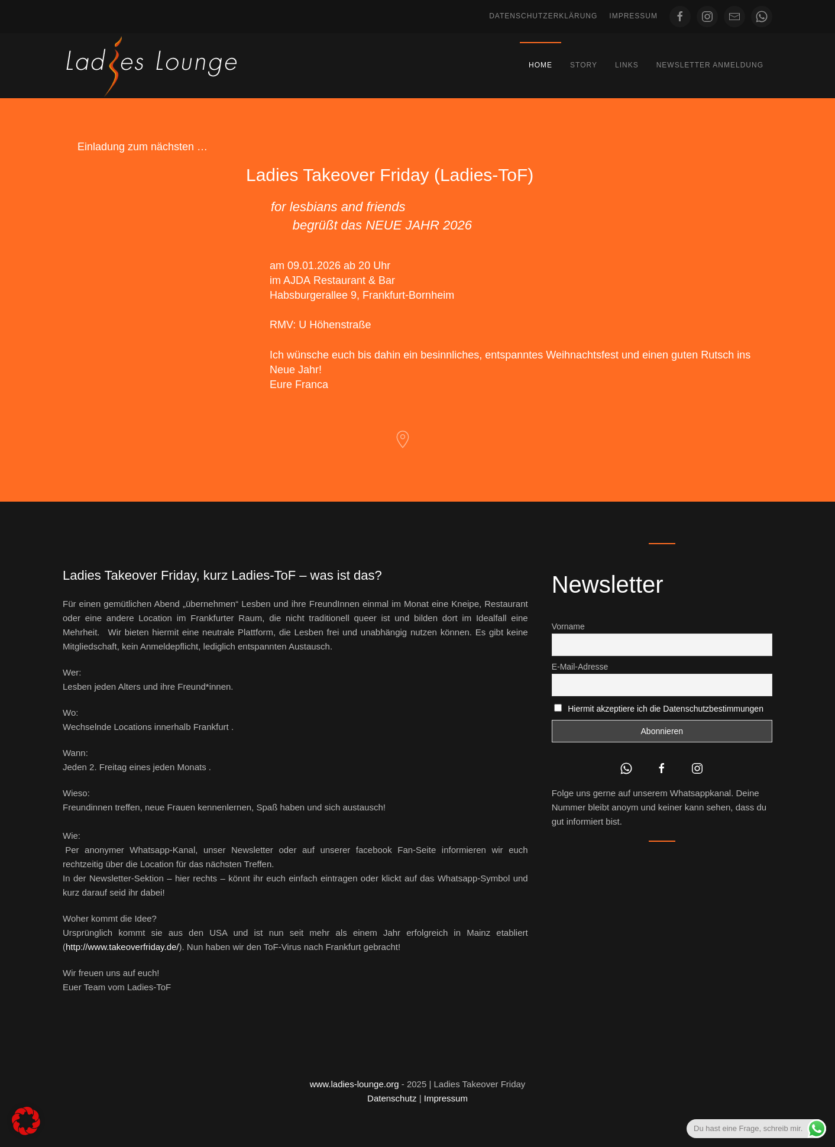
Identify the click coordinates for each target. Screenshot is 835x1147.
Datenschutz (391, 1098)
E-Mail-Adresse (580, 666)
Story (583, 65)
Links (627, 65)
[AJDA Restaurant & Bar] (403, 439)
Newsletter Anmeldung (709, 65)
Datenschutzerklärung (543, 16)
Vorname (568, 626)
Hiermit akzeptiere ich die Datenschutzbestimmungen (665, 708)
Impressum (633, 16)
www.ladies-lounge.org (354, 1084)
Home (540, 65)
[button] (26, 1121)
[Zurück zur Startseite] (151, 65)
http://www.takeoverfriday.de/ (122, 947)
